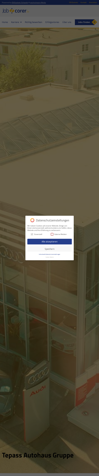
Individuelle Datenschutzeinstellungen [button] (49, 254)
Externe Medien (59, 234)
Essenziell (36, 234)
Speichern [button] (49, 249)
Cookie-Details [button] (50, 257)
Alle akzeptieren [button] (49, 241)
